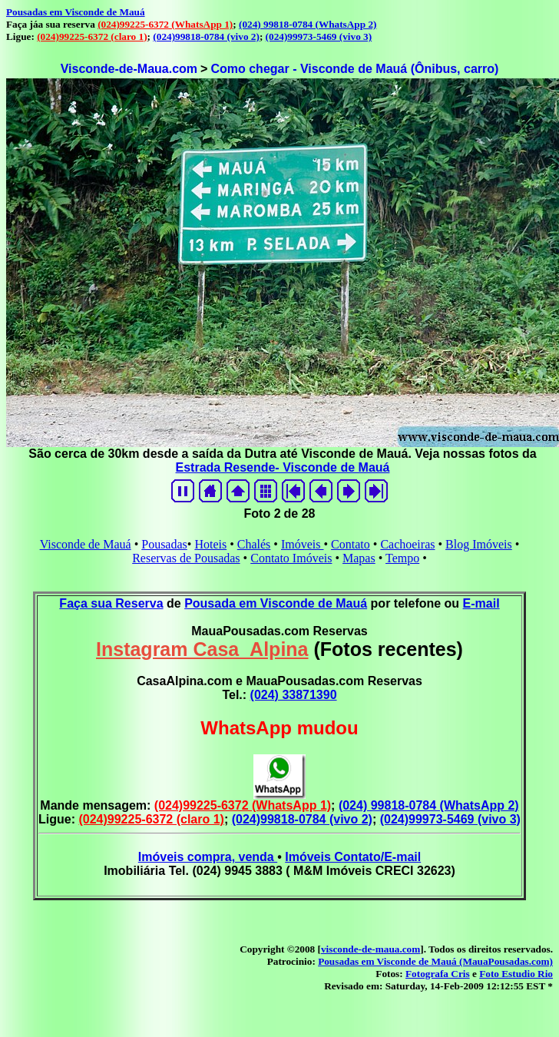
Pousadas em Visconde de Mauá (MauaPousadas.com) (435, 961)
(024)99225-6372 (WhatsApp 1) (165, 24)
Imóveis (302, 544)
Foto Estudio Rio (516, 973)
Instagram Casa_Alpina (202, 649)
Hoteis (210, 544)
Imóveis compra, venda (207, 856)
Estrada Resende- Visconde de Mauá (283, 467)
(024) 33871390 (293, 694)
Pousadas (164, 544)
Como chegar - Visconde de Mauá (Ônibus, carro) (354, 68)
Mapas (358, 558)
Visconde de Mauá (85, 544)
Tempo (402, 558)
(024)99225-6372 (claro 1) (92, 36)
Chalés (254, 544)
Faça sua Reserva (111, 603)
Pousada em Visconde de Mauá (275, 603)
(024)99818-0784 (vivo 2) (206, 36)
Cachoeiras (407, 544)
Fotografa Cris (437, 973)
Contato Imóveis (291, 558)
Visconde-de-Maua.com (129, 68)
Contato (350, 544)
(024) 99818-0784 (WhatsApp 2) (307, 24)
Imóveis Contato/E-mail (353, 856)
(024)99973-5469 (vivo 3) (319, 36)
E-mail (481, 603)
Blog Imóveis (478, 544)
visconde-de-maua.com (370, 949)
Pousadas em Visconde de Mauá (75, 12)
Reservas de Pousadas (186, 558)
